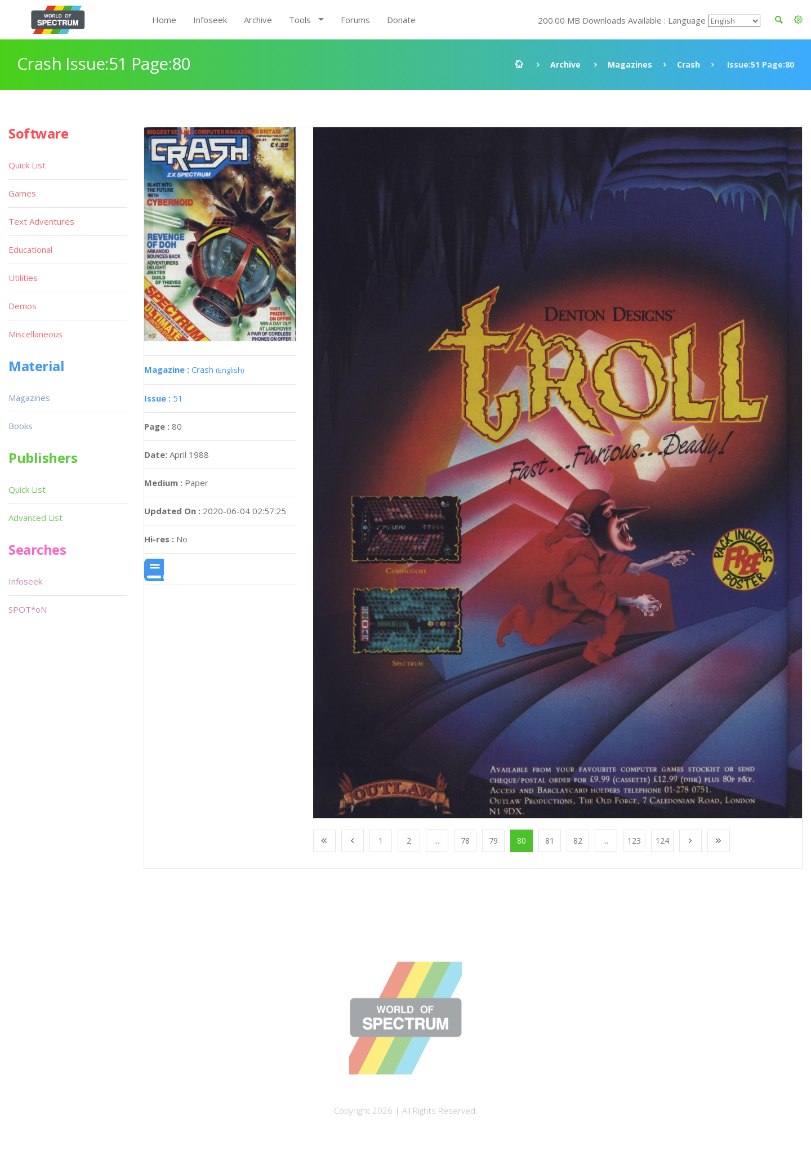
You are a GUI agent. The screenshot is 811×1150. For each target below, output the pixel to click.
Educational (30, 249)
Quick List (27, 165)
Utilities (23, 277)
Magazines (630, 64)
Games (22, 193)
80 (521, 840)
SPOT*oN (27, 609)
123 (634, 840)
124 (662, 840)
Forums (355, 19)
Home (164, 19)
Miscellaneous (35, 334)
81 (549, 840)
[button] (798, 19)
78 (465, 840)
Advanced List (35, 517)
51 (163, 398)
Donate (401, 19)
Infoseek (210, 19)
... (436, 840)
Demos (22, 305)
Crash (688, 64)
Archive (258, 19)
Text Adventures (41, 221)
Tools (300, 19)
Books (20, 425)
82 (577, 840)
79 (493, 840)
